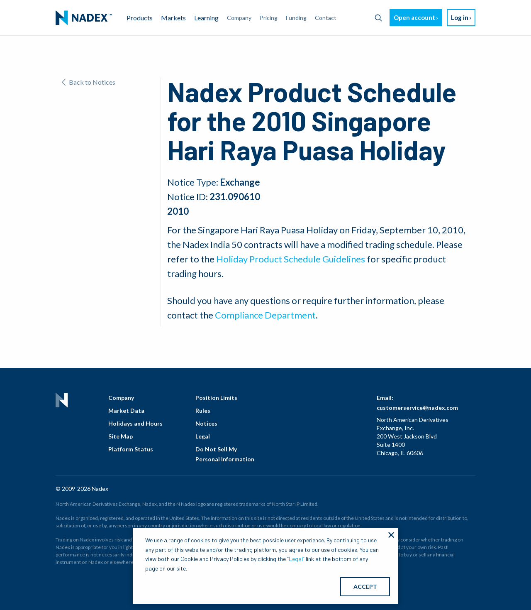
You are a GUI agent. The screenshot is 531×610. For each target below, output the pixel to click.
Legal (202, 436)
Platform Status (130, 449)
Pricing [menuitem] (269, 17)
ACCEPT (365, 586)
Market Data (126, 410)
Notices (206, 423)
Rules (202, 410)
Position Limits (216, 397)
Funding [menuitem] (296, 17)
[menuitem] (84, 17)
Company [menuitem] (239, 17)
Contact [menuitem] (325, 17)
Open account (414, 17)
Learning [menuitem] (206, 18)
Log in (459, 17)
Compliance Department (265, 315)
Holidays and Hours (135, 423)
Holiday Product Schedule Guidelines (290, 259)
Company (121, 397)
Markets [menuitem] (173, 18)
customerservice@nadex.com (417, 407)
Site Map (120, 436)
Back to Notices (88, 82)
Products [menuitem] (140, 18)
